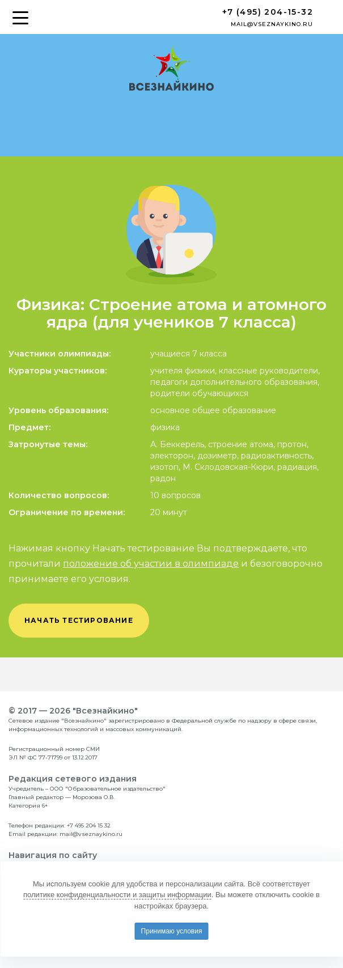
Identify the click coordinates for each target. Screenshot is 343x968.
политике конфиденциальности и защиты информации (117, 894)
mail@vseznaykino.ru (272, 24)
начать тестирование (78, 620)
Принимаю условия (171, 931)
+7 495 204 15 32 (89, 825)
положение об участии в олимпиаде (151, 563)
